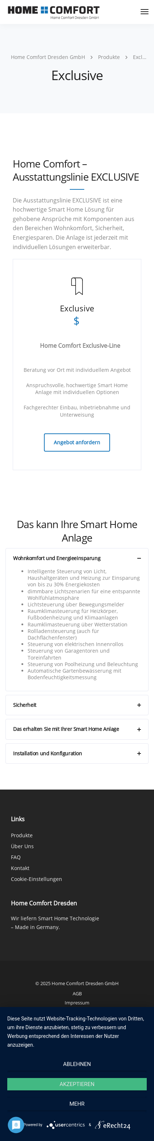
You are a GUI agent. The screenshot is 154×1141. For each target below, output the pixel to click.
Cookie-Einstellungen (36, 879)
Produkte (22, 835)
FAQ (16, 857)
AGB (77, 993)
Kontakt (20, 868)
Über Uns (22, 846)
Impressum (77, 1002)
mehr (77, 1104)
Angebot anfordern (77, 442)
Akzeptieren (77, 1084)
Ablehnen (77, 1064)
